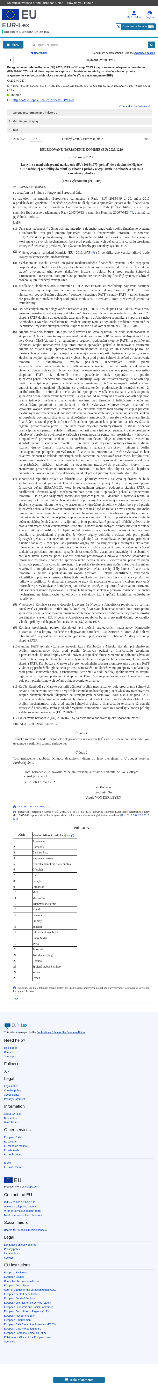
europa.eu (31, 1186)
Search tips (39, 52)
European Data (12, 1137)
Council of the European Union (21, 1281)
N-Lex (7, 1162)
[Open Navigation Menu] (13, 45)
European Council (14, 1276)
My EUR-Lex (134, 15)
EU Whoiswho (12, 1150)
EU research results (15, 1145)
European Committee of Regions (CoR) (26, 1311)
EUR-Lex (15, 25)
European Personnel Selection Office (25, 1332)
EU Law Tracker (13, 1167)
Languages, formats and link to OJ (32, 112)
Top (15, 999)
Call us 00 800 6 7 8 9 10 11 (20, 1202)
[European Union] (12, 1180)
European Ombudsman (17, 1320)
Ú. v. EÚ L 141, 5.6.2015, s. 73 (34, 806)
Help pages (10, 1047)
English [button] (149, 15)
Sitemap (9, 1056)
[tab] (79, 113)
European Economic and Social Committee (28, 1307)
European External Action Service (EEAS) (27, 1302)
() (131, 212)
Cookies (9, 1257)
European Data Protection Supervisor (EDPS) (30, 1324)
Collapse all (143, 106)
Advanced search (144, 52)
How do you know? (82, 3)
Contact (8, 1052)
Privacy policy (12, 1249)
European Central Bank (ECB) (21, 1294)
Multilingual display (23, 121)
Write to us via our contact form (22, 1210)
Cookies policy (12, 1090)
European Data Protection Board (22, 1328)
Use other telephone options (20, 1206)
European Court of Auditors (19, 1298)
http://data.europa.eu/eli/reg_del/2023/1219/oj (43, 100)
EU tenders (10, 1141)
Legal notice (11, 1086)
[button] (79, 1380)
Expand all (126, 106)
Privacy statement (14, 1099)
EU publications (13, 1154)
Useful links (11, 1122)
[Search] (151, 45)
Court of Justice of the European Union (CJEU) (30, 1289)
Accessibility (11, 1094)
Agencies (9, 1341)
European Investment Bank (19, 1315)
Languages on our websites (20, 1244)
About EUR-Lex (12, 1113)
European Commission (17, 1285)
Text (13, 130)
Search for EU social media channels (25, 1229)
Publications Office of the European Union (61, 1032)
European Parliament (16, 1272)
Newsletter (10, 1118)
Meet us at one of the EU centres (23, 1215)
